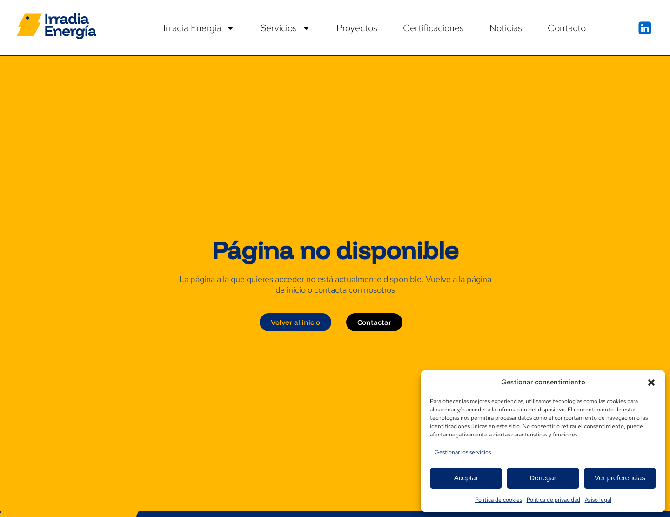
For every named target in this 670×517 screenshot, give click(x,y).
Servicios (286, 28)
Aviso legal (598, 500)
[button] (651, 382)
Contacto (567, 28)
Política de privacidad (553, 500)
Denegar (542, 478)
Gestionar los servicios (463, 452)
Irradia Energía (199, 28)
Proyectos (356, 28)
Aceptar (466, 478)
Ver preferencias (620, 478)
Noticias (505, 28)
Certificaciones (433, 28)
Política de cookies (498, 500)
